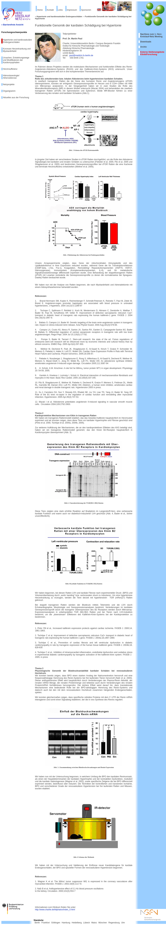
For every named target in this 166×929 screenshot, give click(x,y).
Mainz (94, 922)
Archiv (143, 47)
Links (60, 10)
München (102, 922)
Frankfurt (46, 922)
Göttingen (55, 922)
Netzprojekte (8, 84)
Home (40, 10)
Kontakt (50, 10)
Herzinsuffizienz (10, 69)
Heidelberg (77, 922)
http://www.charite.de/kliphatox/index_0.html (55, 909)
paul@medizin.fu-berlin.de (81, 55)
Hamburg (66, 922)
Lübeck (86, 922)
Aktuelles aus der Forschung (16, 97)
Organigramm (9, 91)
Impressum (72, 10)
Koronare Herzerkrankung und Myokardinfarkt (17, 50)
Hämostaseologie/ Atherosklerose (11, 76)
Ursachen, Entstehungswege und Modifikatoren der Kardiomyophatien (16, 60)
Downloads (145, 42)
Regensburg (114, 922)
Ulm (123, 922)
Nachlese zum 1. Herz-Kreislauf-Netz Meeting (151, 35)
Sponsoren (86, 10)
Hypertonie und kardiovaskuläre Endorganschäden (17, 41)
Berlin (37, 922)
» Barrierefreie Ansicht (12, 25)
